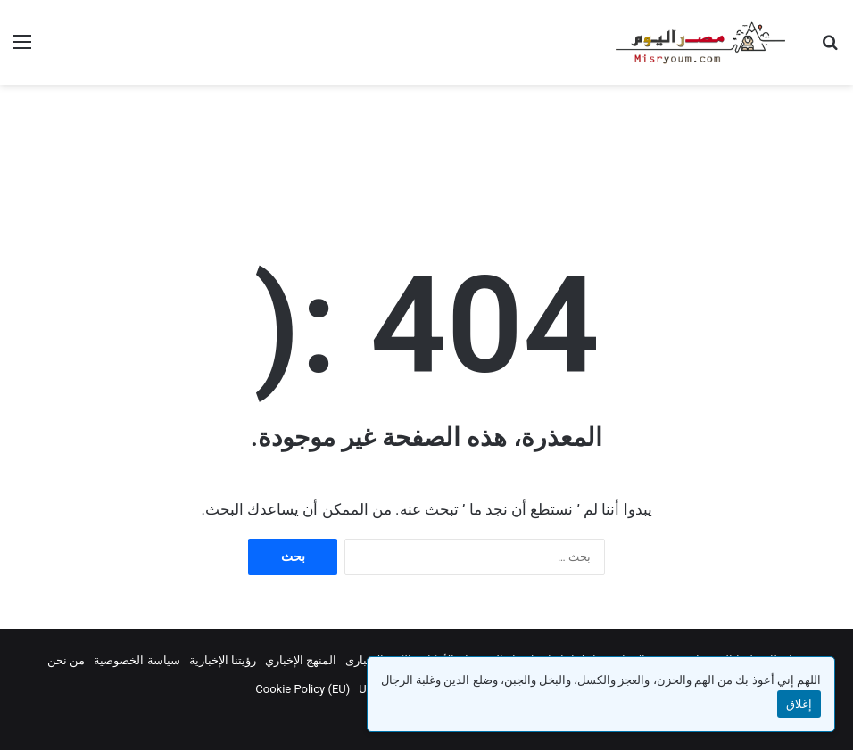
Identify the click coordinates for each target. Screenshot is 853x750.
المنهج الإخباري (300, 660)
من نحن (66, 660)
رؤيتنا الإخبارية (222, 660)
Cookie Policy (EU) (302, 689)
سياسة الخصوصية (136, 660)
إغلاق (799, 704)
